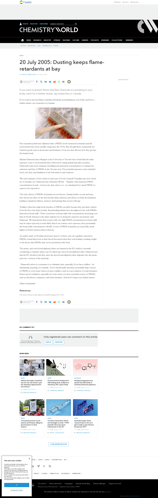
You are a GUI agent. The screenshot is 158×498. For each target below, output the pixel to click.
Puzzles (56, 45)
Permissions (76, 473)
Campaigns (69, 484)
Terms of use (54, 473)
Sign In (25, 24)
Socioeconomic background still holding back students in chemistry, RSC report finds (58, 383)
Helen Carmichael (29, 74)
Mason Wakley (30, 392)
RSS (65, 459)
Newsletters (32, 45)
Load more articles (58, 444)
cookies (108, 492)
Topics (40, 459)
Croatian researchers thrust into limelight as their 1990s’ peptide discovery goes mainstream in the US (58, 424)
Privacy (36, 473)
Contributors (56, 459)
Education (125, 2)
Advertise (32, 459)
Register (33, 24)
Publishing (117, 2)
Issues (47, 459)
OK (17, 485)
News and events (55, 484)
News (22, 55)
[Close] (29, 458)
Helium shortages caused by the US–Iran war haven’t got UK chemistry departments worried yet (31, 384)
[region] (17, 476)
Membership (134, 2)
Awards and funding (83, 484)
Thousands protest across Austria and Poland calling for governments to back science (32, 424)
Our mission (42, 484)
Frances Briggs (57, 390)
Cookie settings (16, 490)
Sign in (48, 342)
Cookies (44, 473)
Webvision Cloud (134, 496)
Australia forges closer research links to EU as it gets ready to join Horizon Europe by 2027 (84, 424)
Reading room (47, 45)
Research (77, 378)
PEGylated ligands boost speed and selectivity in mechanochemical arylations (85, 383)
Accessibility (65, 473)
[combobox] (63, 24)
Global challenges (99, 484)
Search (76, 24)
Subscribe (44, 24)
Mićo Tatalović (57, 433)
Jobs (39, 45)
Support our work (115, 484)
